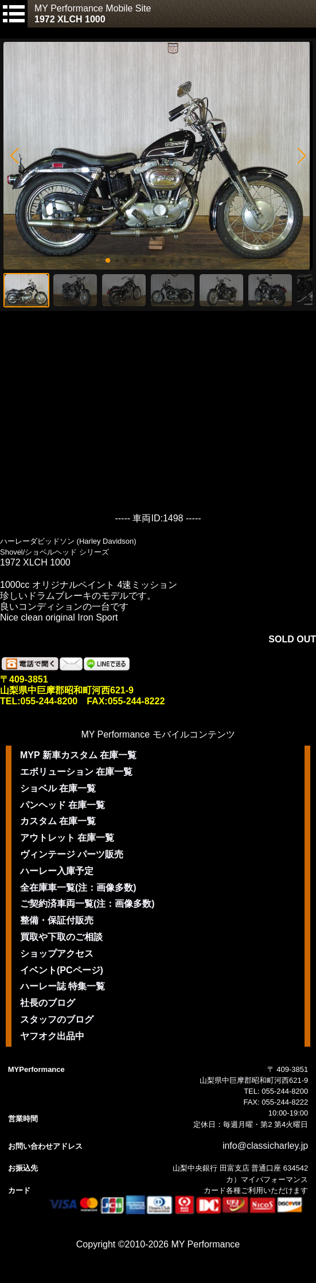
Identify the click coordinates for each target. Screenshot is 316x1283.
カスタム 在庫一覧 (58, 821)
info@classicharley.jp (265, 1146)
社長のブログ (47, 1003)
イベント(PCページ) (61, 970)
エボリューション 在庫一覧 (76, 772)
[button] (14, 156)
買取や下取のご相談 (61, 937)
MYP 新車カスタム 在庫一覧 (78, 755)
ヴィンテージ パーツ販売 (71, 854)
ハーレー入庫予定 (56, 871)
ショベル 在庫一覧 (58, 788)
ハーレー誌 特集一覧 (62, 986)
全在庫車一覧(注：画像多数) (78, 887)
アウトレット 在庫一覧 (67, 838)
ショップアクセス (56, 953)
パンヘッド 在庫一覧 (62, 805)
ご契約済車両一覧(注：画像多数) (87, 903)
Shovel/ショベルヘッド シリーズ (54, 552)
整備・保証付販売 (56, 920)
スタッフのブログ (56, 1019)
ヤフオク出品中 (52, 1036)
